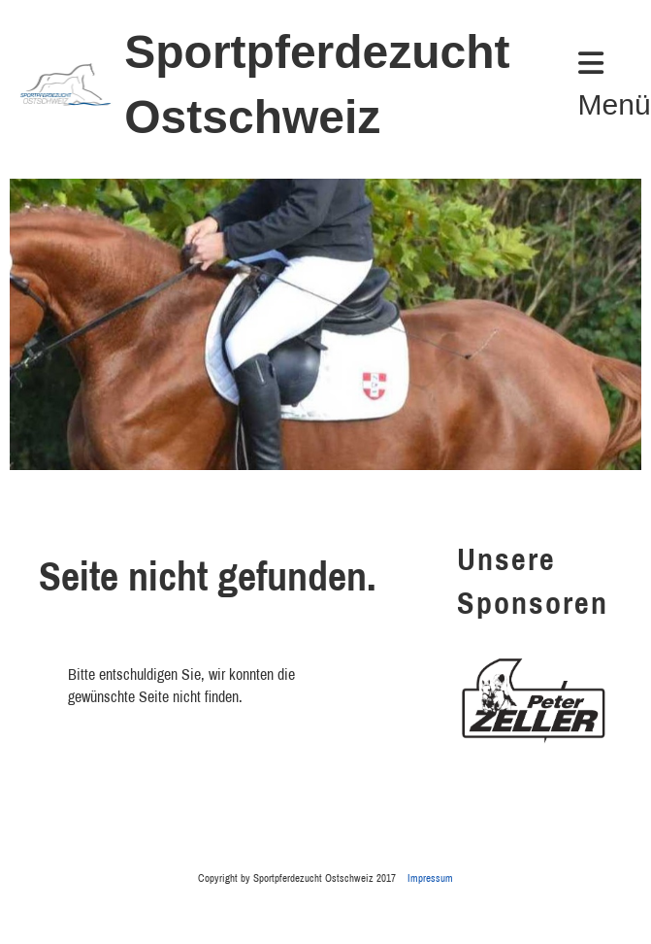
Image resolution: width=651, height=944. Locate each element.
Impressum (430, 877)
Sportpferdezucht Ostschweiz (316, 84)
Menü (614, 84)
